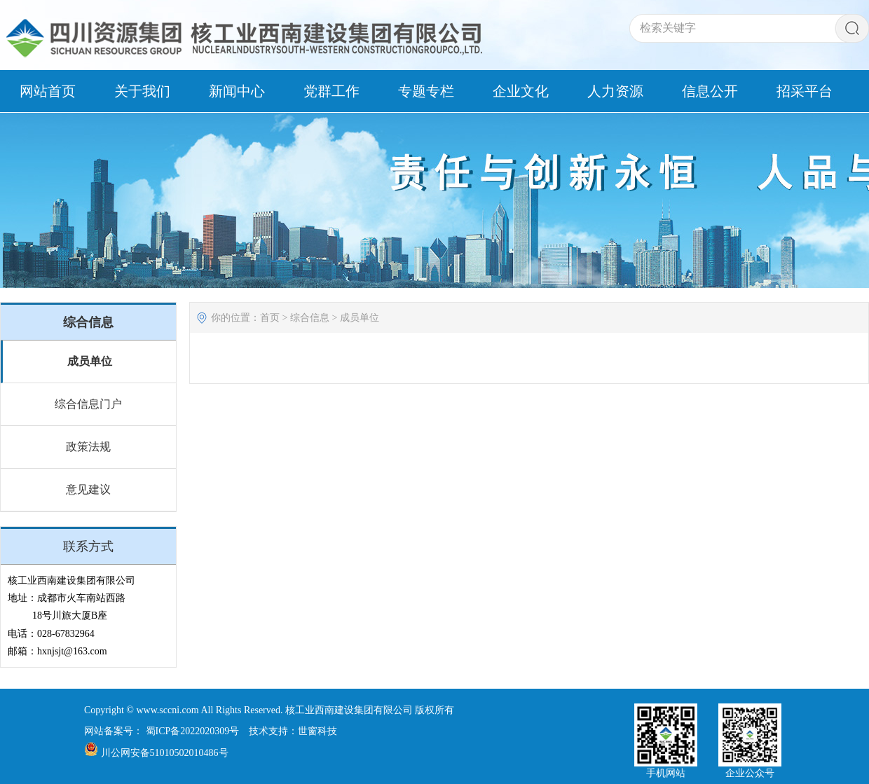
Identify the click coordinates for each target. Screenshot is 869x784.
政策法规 (88, 447)
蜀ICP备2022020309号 (193, 731)
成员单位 (89, 361)
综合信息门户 (88, 404)
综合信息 (309, 317)
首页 (270, 317)
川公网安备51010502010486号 (164, 753)
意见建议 (88, 489)
